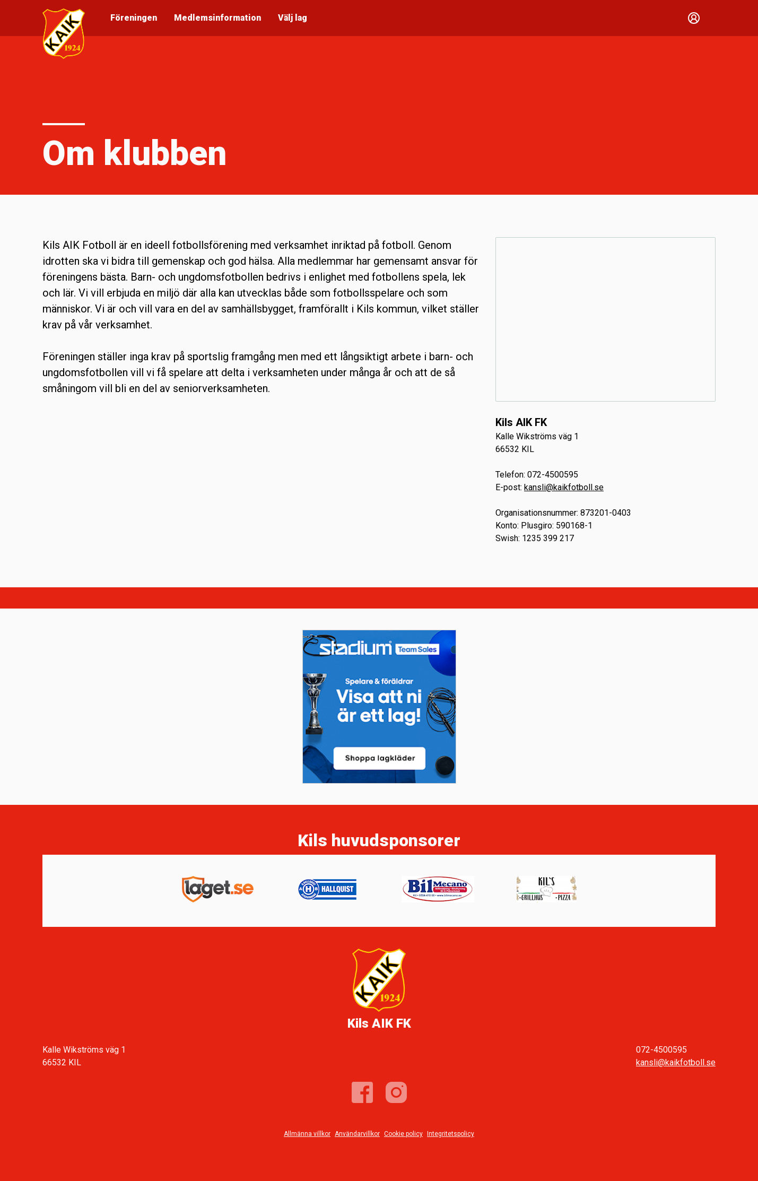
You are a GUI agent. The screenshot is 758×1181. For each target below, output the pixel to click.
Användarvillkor (357, 1133)
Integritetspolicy (450, 1133)
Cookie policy (403, 1133)
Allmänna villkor (307, 1133)
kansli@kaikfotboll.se (564, 487)
